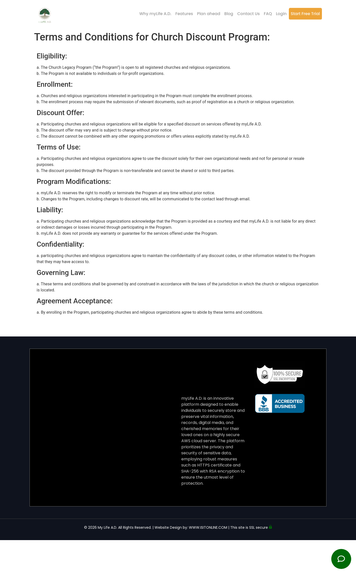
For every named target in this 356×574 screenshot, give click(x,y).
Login (281, 12)
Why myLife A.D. (155, 12)
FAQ (268, 12)
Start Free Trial (305, 12)
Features (184, 12)
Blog (228, 12)
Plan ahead (208, 12)
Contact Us (248, 12)
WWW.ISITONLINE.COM (208, 527)
